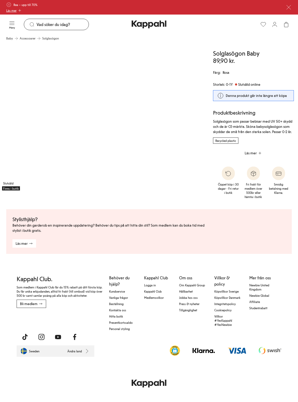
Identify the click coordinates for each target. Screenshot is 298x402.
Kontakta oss (117, 310)
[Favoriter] (263, 24)
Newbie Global (259, 295)
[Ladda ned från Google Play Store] (66, 319)
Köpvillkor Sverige (226, 291)
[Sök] (63, 24)
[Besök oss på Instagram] (41, 337)
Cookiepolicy (223, 310)
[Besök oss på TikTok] (25, 337)
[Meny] (12, 24)
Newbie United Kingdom (259, 287)
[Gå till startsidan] (149, 24)
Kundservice (117, 291)
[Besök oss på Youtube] (58, 337)
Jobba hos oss (188, 297)
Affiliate (254, 302)
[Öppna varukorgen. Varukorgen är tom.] (286, 24)
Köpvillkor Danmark (227, 297)
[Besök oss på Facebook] (74, 337)
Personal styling (119, 329)
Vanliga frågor (118, 297)
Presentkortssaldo (121, 322)
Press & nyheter (189, 304)
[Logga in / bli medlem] (274, 24)
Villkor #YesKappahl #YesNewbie (223, 320)
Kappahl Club (153, 291)
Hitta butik (116, 316)
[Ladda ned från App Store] (32, 319)
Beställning (116, 304)
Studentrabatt (258, 308)
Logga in (150, 285)
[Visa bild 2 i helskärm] (152, 118)
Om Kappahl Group (192, 285)
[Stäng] (289, 7)
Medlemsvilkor (154, 297)
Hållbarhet (186, 291)
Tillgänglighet (188, 310)
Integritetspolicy (225, 304)
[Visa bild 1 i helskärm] (50, 118)
